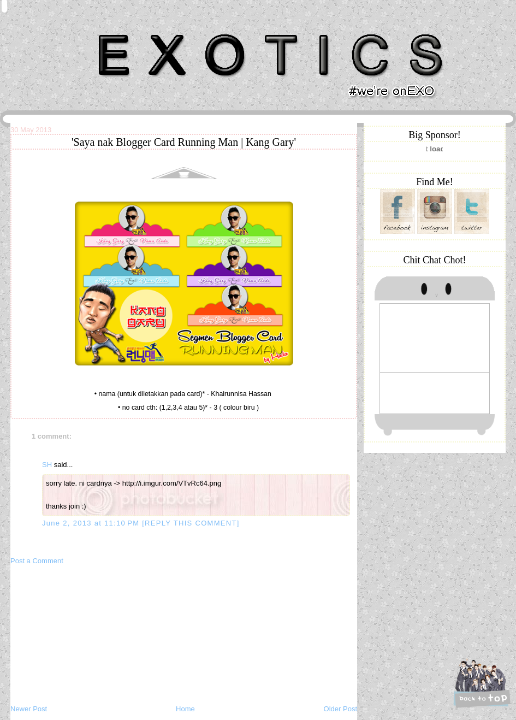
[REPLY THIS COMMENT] (190, 523)
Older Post (340, 709)
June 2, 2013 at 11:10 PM (92, 523)
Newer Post (28, 709)
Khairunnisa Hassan (129, 29)
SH (47, 465)
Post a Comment (36, 561)
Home (185, 709)
